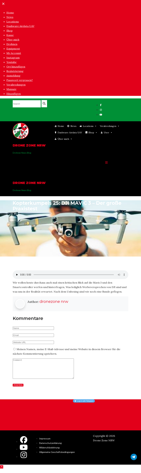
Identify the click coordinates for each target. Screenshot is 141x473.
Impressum (44, 442)
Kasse (10, 35)
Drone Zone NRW (29, 145)
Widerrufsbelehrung (49, 451)
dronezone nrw (54, 301)
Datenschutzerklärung (50, 446)
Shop (9, 30)
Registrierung (14, 71)
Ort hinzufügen (15, 66)
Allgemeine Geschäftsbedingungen (57, 456)
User (108, 132)
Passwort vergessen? (19, 80)
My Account (13, 53)
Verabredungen (16, 84)
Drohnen (11, 44)
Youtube (11, 62)
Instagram (13, 57)
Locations (12, 21)
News (9, 17)
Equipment (13, 48)
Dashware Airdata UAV (20, 26)
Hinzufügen (13, 93)
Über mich (12, 39)
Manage (11, 89)
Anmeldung (13, 75)
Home (10, 12)
